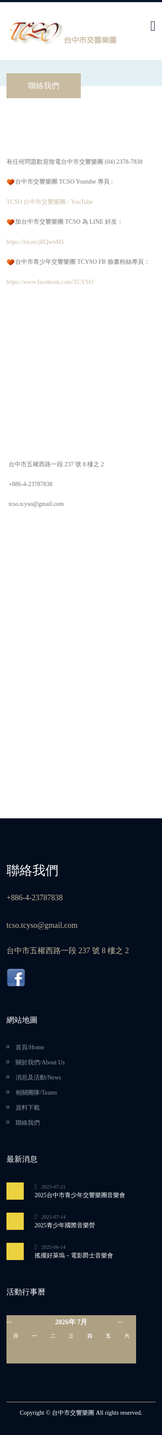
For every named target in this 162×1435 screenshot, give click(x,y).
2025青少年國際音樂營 (65, 1225)
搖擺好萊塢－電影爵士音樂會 (74, 1255)
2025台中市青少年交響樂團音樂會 (80, 1195)
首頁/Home (30, 1047)
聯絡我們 (28, 1123)
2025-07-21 (53, 1187)
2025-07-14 (53, 1217)
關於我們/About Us (40, 1062)
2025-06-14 (53, 1247)
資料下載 (28, 1107)
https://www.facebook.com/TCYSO (49, 282)
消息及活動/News (38, 1077)
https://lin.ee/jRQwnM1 (35, 242)
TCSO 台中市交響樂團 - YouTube (49, 202)
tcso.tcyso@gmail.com (36, 504)
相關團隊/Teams (36, 1092)
